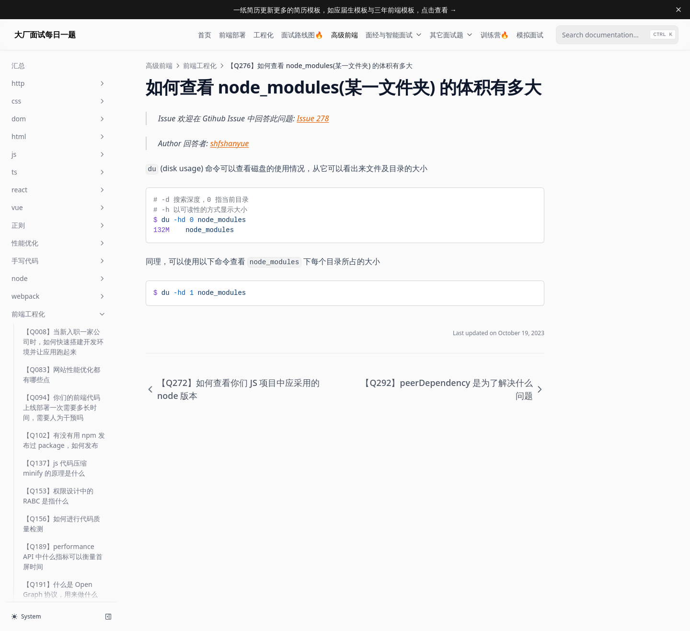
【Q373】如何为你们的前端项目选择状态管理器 (61, 367)
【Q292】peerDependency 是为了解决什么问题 (64, 230)
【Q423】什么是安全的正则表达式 (61, 478)
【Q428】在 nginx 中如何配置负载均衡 (62, 506)
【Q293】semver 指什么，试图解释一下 (64, 263)
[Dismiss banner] (678, 9)
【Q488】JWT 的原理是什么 (61, 589)
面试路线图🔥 (302, 34)
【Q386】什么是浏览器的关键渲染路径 (61, 395)
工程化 (263, 34)
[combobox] (617, 34)
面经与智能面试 (394, 34)
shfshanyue (229, 143)
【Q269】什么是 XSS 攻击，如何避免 (59, 132)
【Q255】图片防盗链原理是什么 (61, 76)
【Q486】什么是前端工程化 (61, 562)
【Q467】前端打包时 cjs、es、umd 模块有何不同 (63, 534)
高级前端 (344, 34)
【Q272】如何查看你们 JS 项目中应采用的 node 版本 (63, 160)
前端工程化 (200, 65)
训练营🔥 (495, 34)
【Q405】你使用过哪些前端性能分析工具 (61, 422)
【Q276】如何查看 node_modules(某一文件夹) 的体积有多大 (61, 193)
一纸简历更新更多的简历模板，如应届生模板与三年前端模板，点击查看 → (345, 9)
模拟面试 (530, 34)
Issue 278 (313, 118)
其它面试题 (451, 34)
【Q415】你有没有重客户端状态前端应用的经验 (61, 450)
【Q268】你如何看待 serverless (55, 104)
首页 (204, 34)
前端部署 (232, 34)
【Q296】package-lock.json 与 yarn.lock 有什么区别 (63, 334)
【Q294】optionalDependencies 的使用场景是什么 (62, 296)
